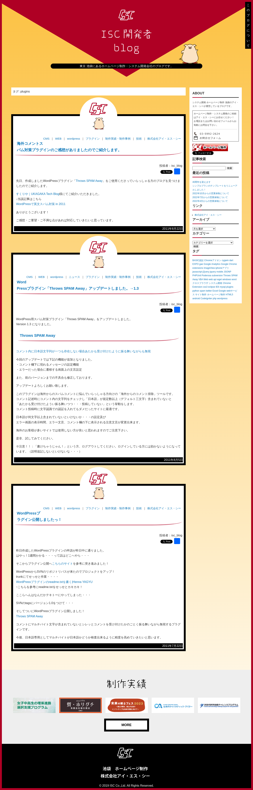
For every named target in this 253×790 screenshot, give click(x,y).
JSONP (227, 271)
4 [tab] (98, 716)
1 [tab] (82, 716)
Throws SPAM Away (89, 180)
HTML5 (229, 294)
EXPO (195, 264)
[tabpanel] (34, 705)
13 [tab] (149, 716)
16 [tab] (166, 716)
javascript (197, 271)
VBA (200, 279)
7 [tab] (115, 716)
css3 (205, 287)
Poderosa (206, 275)
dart (231, 260)
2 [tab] (87, 716)
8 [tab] (121, 716)
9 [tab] (126, 716)
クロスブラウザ (200, 283)
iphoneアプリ (222, 268)
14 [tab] (155, 716)
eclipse (211, 287)
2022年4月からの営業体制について (210, 201)
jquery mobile (216, 271)
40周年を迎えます (201, 182)
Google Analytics (212, 264)
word (234, 279)
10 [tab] (132, 716)
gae (201, 264)
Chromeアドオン (212, 260)
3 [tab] (93, 716)
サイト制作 (200, 294)
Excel (215, 290)
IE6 (217, 287)
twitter (209, 290)
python (195, 290)
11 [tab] (138, 716)
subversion (217, 275)
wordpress (222, 298)
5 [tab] (104, 716)
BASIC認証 (198, 260)
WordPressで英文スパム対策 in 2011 (40, 204)
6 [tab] (110, 716)
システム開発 (215, 283)
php (215, 298)
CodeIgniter (206, 298)
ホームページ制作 (216, 294)
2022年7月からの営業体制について (210, 197)
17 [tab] (171, 716)
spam (202, 290)
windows (226, 279)
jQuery (206, 271)
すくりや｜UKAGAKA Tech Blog (37, 193)
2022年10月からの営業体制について (210, 193)
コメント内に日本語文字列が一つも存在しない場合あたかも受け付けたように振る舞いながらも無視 (83, 351)
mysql (223, 287)
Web (205, 279)
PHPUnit (196, 275)
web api (212, 279)
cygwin (225, 260)
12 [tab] (143, 716)
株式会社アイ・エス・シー (208, 215)
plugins (229, 287)
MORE (127, 725)
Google (222, 290)
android (196, 298)
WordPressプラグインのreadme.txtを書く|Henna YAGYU (54, 581)
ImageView (209, 268)
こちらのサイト (62, 563)
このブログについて (248, 25)
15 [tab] (160, 716)
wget (219, 279)
